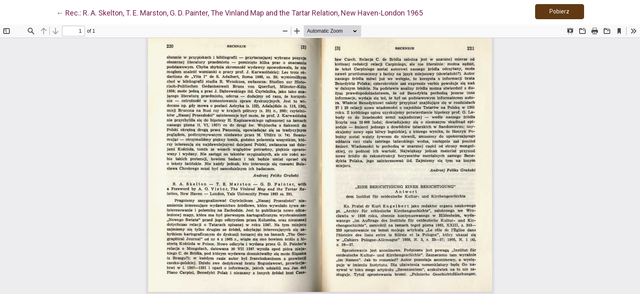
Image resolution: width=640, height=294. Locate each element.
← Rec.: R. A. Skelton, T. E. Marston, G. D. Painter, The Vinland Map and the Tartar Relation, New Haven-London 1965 (239, 12)
